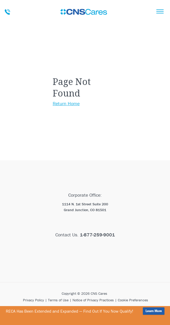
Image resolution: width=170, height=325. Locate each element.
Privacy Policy (33, 300)
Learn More (153, 311)
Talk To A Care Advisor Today (7, 12)
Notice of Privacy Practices (93, 300)
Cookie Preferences (133, 300)
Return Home (66, 103)
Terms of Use (58, 300)
